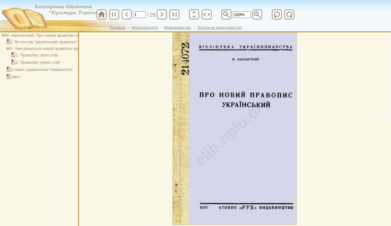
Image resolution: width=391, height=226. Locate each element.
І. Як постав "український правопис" (44, 42)
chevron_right (161, 14)
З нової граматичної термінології (41, 69)
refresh (276, 14)
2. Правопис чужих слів (38, 62)
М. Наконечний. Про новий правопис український (51, 35)
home (101, 14)
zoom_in (257, 14)
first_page (114, 14)
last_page (174, 14)
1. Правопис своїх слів (37, 55)
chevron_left (126, 14)
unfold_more (194, 14)
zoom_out (226, 14)
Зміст (16, 76)
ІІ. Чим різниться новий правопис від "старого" (54, 48)
